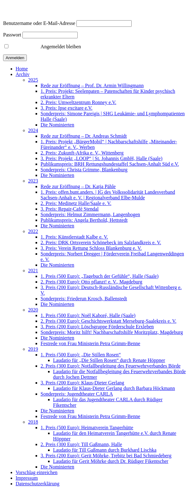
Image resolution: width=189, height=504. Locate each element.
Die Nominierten (57, 124)
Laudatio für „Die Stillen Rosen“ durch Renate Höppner (109, 360)
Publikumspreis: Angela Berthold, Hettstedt (84, 220)
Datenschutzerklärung (37, 483)
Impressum (27, 478)
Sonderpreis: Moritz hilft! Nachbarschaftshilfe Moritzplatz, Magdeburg (112, 332)
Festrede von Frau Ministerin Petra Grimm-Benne (90, 343)
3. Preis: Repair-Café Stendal (70, 209)
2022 (33, 231)
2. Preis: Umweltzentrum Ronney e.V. (78, 102)
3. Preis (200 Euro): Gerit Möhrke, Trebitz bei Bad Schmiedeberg (106, 455)
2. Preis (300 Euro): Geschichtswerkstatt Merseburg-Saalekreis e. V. (108, 321)
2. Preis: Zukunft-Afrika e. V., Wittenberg (82, 152)
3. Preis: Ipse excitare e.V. (66, 108)
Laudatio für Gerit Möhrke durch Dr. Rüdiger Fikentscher (110, 461)
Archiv (22, 74)
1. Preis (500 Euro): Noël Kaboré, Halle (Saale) (88, 315)
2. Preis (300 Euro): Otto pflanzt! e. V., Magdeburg (91, 281)
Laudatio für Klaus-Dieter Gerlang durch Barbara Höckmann (114, 388)
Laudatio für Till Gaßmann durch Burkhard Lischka (105, 450)
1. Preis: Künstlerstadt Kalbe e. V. (74, 237)
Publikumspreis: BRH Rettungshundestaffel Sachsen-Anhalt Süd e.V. (110, 164)
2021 (33, 270)
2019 (33, 349)
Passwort (12, 34)
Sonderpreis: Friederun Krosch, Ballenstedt (84, 298)
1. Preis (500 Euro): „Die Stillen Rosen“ (81, 354)
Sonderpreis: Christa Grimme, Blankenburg (84, 169)
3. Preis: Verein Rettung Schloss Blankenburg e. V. (91, 248)
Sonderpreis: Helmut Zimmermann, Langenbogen (90, 214)
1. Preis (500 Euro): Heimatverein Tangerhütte (87, 427)
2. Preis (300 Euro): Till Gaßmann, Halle (81, 444)
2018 (33, 422)
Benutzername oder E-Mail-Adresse (39, 23)
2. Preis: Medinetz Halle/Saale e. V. (76, 203)
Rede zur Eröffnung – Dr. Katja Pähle (78, 186)
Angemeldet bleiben (42, 46)
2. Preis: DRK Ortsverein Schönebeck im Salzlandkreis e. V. (101, 242)
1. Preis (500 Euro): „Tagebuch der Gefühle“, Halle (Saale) (99, 276)
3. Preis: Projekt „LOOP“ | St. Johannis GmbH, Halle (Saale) (101, 158)
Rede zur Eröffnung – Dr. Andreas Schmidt (84, 136)
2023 (33, 180)
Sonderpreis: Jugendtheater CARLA (77, 394)
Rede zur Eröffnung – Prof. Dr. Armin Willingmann (92, 85)
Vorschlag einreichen (36, 472)
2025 (33, 80)
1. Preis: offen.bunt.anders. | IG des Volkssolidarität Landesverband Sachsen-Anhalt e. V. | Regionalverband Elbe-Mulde (108, 194)
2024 (33, 130)
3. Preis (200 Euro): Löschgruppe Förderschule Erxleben (97, 326)
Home (22, 68)
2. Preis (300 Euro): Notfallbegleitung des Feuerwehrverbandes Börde (111, 365)
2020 (33, 309)
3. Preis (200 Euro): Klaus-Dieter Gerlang (82, 382)
